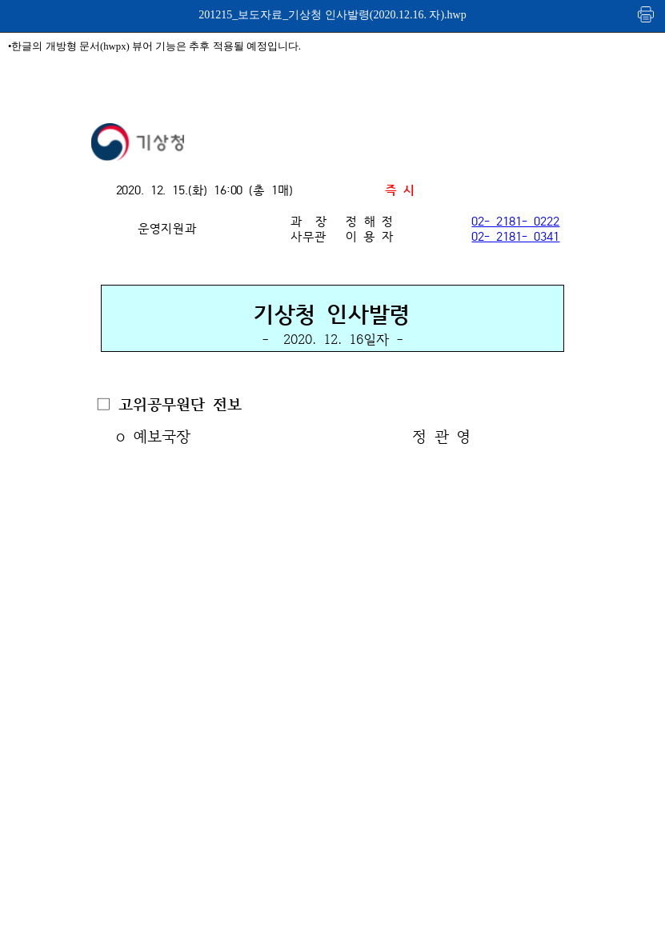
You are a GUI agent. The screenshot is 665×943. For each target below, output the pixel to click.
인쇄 (646, 14)
